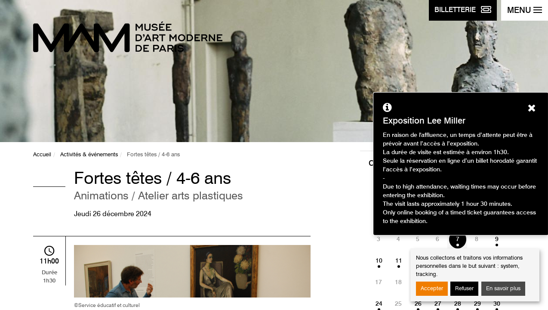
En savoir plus (503, 288)
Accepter (432, 288)
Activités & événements (89, 155)
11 (398, 261)
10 (379, 261)
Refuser (464, 288)
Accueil (42, 155)
